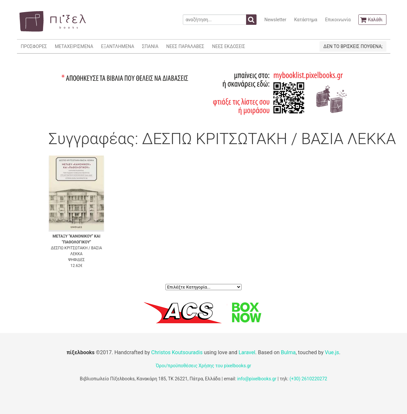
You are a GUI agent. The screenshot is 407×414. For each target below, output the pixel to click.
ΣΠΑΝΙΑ (150, 46)
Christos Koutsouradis (176, 352)
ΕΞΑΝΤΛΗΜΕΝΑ (117, 46)
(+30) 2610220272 (308, 378)
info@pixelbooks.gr (256, 378)
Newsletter (275, 19)
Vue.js (332, 352)
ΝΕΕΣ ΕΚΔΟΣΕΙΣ (228, 46)
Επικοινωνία (338, 19)
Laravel (247, 352)
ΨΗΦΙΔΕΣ (76, 259)
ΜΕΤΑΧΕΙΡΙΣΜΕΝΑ (74, 46)
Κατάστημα (305, 19)
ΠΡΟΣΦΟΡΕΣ (34, 46)
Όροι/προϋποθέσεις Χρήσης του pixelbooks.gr (203, 365)
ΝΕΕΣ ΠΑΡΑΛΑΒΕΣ (185, 46)
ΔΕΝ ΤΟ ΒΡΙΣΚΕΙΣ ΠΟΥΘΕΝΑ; (353, 46)
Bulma (288, 352)
